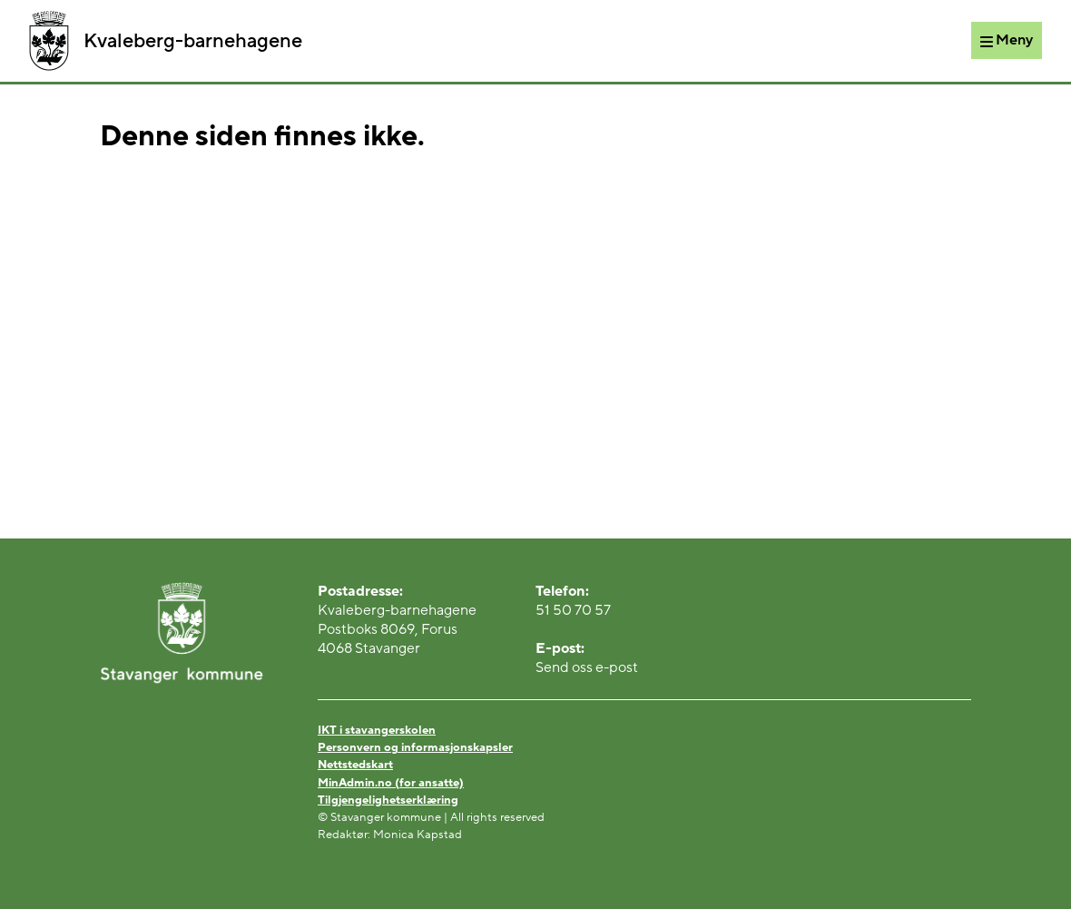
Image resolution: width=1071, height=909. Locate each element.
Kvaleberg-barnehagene (165, 41)
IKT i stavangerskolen (377, 730)
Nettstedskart (355, 764)
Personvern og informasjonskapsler (415, 747)
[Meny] (1006, 40)
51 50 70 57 (573, 610)
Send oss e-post (587, 667)
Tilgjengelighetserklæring (388, 800)
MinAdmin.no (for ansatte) (391, 782)
